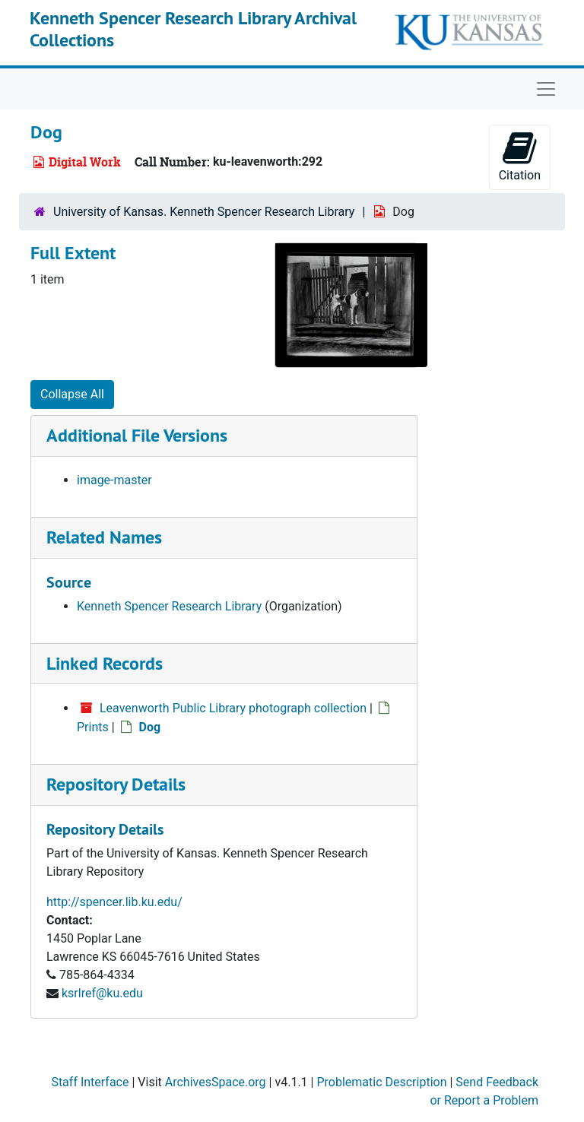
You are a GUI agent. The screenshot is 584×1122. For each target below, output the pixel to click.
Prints (93, 727)
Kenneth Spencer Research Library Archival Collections (193, 29)
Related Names (104, 537)
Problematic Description (381, 1082)
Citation (520, 156)
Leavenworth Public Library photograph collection (233, 708)
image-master (114, 480)
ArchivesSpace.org (215, 1082)
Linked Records (104, 663)
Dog (150, 727)
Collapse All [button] (72, 394)
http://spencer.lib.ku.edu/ (114, 902)
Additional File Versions (136, 435)
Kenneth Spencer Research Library (169, 606)
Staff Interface (90, 1082)
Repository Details (116, 784)
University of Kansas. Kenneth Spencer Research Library (203, 211)
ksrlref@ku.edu (102, 993)
